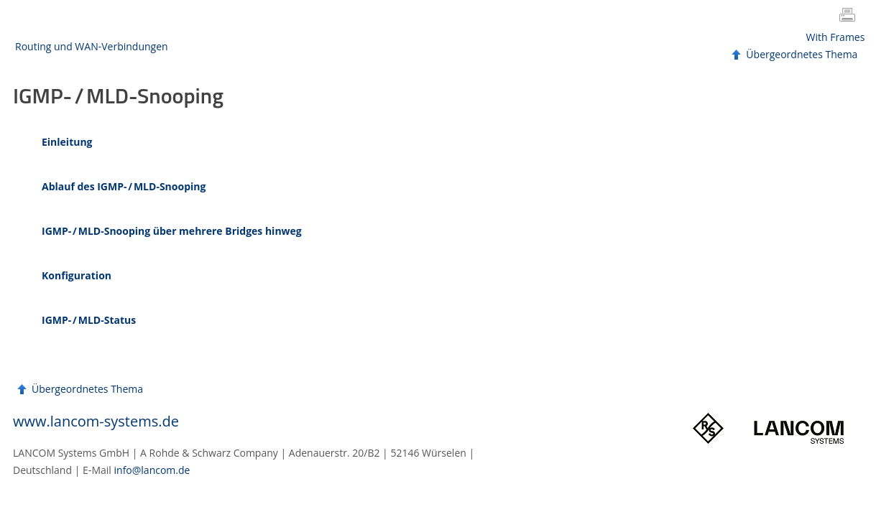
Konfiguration (76, 275)
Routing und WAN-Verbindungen (91, 46)
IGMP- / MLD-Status (89, 320)
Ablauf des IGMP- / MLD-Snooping (124, 186)
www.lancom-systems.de (96, 421)
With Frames (835, 37)
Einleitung (67, 142)
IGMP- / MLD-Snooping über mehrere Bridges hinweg (172, 231)
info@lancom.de (152, 470)
